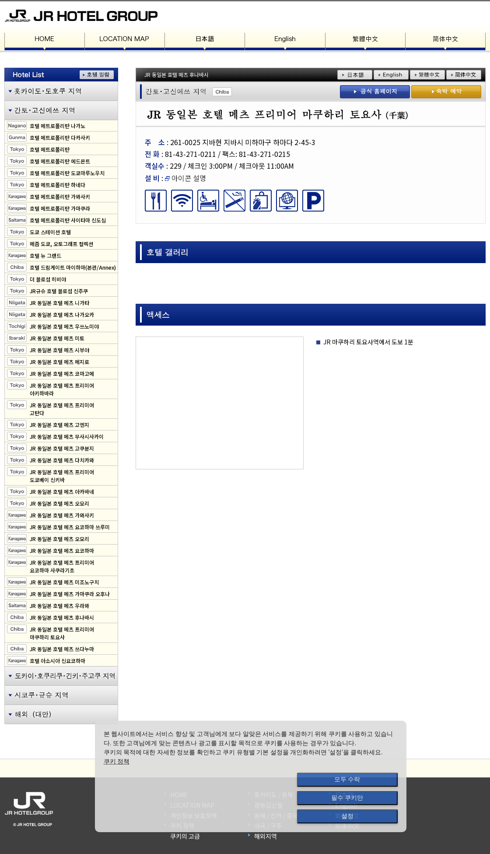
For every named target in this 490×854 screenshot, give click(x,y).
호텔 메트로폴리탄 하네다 (57, 184)
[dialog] (250, 776)
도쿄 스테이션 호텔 (50, 232)
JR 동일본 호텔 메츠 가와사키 (62, 515)
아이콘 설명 (185, 178)
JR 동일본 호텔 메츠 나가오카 (62, 314)
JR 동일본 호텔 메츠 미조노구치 (64, 582)
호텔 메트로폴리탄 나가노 (57, 125)
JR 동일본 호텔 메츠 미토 (57, 338)
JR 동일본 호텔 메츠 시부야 (59, 350)
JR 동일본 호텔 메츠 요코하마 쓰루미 (70, 527)
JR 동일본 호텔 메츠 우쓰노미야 (64, 326)
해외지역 (265, 836)
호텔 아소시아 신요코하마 (57, 660)
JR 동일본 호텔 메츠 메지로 (59, 361)
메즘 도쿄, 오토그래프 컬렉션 (61, 243)
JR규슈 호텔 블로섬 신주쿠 (59, 291)
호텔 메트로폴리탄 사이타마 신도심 (68, 220)
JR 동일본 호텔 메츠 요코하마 (62, 550)
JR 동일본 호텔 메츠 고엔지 (59, 424)
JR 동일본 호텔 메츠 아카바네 (62, 491)
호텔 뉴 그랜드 (45, 255)
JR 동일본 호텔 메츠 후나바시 (62, 617)
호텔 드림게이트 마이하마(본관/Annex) (73, 267)
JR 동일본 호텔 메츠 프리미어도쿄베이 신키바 (62, 475)
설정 (347, 815)
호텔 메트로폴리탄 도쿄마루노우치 (67, 173)
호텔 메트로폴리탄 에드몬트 (60, 161)
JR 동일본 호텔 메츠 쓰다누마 (62, 649)
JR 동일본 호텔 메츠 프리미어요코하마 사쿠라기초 (62, 566)
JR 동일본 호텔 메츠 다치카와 (62, 460)
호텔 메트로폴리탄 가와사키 (60, 196)
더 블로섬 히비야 (48, 279)
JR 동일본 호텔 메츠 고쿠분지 (62, 448)
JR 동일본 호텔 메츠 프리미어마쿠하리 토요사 (62, 633)
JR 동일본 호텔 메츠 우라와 (59, 605)
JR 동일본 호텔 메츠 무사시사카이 (67, 436)
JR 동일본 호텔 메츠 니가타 (59, 302)
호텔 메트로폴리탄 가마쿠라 (60, 208)
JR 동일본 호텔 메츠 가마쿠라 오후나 (70, 593)
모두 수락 (347, 779)
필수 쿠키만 (347, 797)
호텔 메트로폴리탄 (50, 149)
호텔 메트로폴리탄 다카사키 (60, 137)
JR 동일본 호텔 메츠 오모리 (59, 503)
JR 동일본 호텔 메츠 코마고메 (62, 373)
